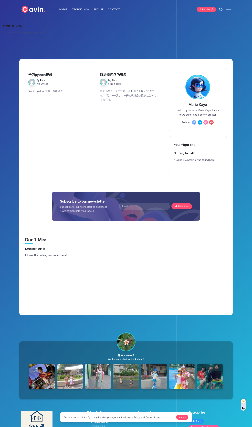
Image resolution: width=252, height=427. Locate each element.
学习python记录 (40, 75)
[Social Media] (194, 122)
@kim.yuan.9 (126, 355)
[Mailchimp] (181, 206)
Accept (182, 417)
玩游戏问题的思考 (113, 75)
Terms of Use (153, 417)
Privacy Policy (132, 417)
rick (42, 80)
